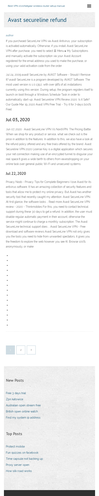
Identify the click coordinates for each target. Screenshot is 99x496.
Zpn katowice (14, 399)
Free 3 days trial (16, 393)
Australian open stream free (23, 405)
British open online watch (22, 411)
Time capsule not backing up (24, 458)
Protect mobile (15, 446)
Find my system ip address (23, 417)
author (10, 35)
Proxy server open (17, 464)
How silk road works (19, 471)
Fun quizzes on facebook (22, 452)
